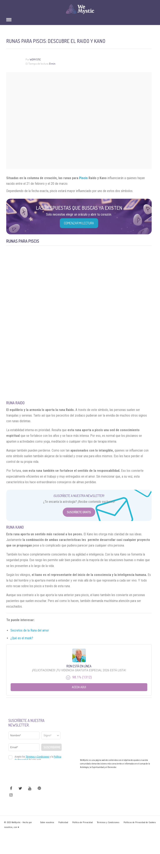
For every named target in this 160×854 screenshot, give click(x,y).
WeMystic (35, 59)
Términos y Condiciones (108, 822)
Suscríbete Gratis (79, 512)
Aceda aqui (79, 687)
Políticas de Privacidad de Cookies (140, 822)
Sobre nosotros (47, 822)
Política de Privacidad (82, 822)
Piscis (83, 178)
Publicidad (63, 822)
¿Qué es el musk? (21, 638)
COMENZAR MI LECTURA (79, 223)
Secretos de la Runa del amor (29, 630)
